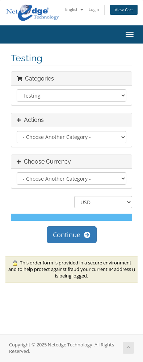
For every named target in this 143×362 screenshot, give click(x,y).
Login (94, 9)
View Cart (124, 9)
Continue (72, 234)
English (74, 9)
